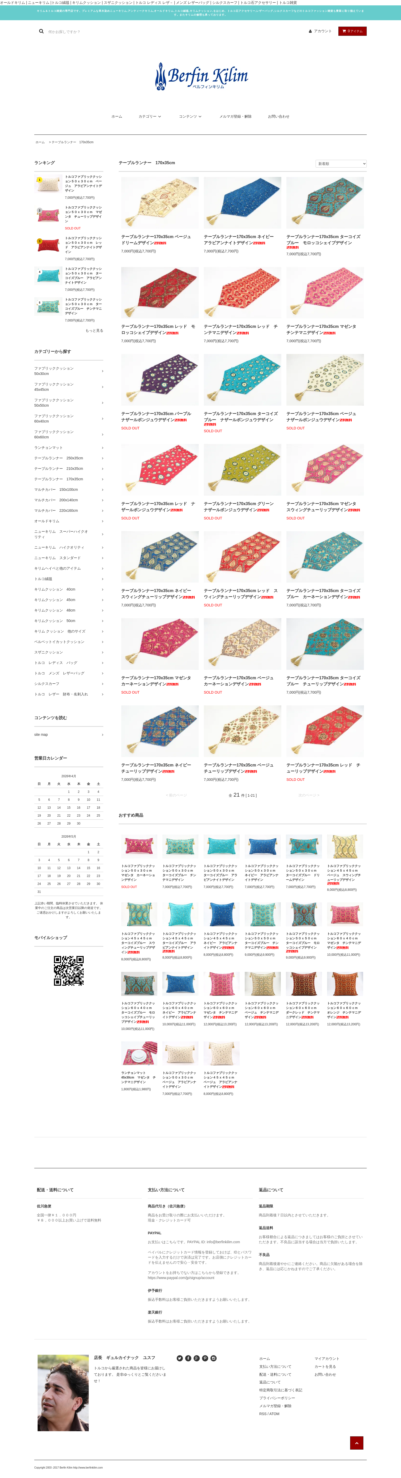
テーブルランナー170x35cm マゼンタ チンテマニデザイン (323, 329)
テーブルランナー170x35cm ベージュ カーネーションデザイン (241, 681)
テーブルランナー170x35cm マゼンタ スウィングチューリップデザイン (323, 507)
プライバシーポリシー (277, 1398)
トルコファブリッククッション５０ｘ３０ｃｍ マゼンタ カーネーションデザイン (138, 873)
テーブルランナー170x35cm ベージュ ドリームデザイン (158, 240)
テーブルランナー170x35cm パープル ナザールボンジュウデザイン (158, 417)
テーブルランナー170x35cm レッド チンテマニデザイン (241, 329)
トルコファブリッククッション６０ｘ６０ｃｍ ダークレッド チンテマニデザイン (303, 1010)
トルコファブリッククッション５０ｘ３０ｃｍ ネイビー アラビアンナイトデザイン (262, 873)
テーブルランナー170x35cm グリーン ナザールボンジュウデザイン (241, 507)
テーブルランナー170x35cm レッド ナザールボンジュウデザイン (158, 507)
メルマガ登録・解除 (235, 116)
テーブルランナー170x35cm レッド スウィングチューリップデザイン (241, 593)
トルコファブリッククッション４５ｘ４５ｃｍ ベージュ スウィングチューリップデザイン (344, 874)
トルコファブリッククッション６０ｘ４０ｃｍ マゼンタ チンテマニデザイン (344, 940)
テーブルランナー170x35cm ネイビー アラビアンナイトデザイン (241, 240)
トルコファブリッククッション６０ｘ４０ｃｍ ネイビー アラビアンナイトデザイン (179, 1010)
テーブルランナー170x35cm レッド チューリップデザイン (323, 768)
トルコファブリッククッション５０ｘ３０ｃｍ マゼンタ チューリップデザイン (83, 214)
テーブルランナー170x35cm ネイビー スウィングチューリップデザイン (158, 593)
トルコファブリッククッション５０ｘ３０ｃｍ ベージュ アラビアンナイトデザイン (83, 183)
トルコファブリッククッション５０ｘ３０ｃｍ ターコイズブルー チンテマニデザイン (83, 306)
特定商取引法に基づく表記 (280, 1390)
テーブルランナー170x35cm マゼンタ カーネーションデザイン (158, 681)
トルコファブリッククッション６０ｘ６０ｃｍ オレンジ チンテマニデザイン (344, 1010)
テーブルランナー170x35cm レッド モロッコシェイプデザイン (158, 329)
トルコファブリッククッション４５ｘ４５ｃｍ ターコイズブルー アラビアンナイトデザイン (179, 942)
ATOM (274, 1414)
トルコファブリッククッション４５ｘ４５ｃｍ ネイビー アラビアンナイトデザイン (220, 940)
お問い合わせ (278, 116)
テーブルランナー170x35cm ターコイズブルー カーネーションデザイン (323, 593)
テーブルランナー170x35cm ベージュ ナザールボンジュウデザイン (323, 417)
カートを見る (325, 1366)
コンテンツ (191, 116)
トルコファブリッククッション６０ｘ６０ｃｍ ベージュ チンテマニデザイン (262, 1010)
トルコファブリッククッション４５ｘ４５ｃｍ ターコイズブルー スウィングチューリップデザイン (138, 943)
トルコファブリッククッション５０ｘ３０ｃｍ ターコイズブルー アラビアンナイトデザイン (83, 275)
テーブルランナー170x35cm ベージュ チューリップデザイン (241, 768)
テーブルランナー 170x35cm (72, 142)
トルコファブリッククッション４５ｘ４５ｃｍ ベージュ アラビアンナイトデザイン (220, 1079)
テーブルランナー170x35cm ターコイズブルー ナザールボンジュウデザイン (241, 419)
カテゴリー (151, 116)
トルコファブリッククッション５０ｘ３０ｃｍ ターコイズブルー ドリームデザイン (303, 873)
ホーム (117, 116)
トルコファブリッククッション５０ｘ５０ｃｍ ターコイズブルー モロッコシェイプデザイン (303, 942)
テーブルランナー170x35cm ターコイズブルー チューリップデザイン (323, 681)
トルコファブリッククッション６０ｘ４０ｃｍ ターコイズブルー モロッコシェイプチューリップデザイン (138, 1013)
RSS (263, 1414)
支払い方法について (275, 1366)
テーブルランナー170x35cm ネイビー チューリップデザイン (158, 768)
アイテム (351, 31)
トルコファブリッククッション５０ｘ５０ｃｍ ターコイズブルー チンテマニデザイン (262, 940)
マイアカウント (327, 1359)
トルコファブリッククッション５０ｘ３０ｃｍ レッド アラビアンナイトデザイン (83, 245)
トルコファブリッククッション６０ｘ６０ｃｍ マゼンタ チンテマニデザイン (220, 1010)
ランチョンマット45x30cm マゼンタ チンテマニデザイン (138, 1077)
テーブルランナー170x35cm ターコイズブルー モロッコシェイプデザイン (323, 242)
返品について (270, 1382)
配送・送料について (275, 1374)
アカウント (323, 31)
